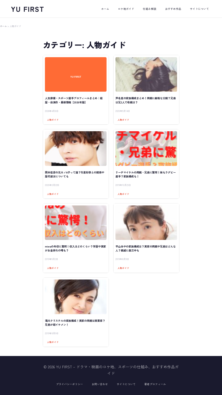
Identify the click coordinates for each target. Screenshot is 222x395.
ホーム (3, 26)
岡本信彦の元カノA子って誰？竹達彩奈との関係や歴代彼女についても (74, 174)
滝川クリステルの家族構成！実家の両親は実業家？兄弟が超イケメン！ (75, 322)
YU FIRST (27, 9)
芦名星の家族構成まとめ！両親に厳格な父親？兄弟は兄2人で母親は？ (145, 100)
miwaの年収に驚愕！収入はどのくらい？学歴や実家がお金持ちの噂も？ (75, 248)
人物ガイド (53, 119)
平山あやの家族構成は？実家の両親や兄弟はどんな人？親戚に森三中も (145, 248)
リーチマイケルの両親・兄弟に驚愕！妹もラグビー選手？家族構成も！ (145, 174)
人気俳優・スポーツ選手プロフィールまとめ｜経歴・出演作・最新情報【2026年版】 (74, 100)
